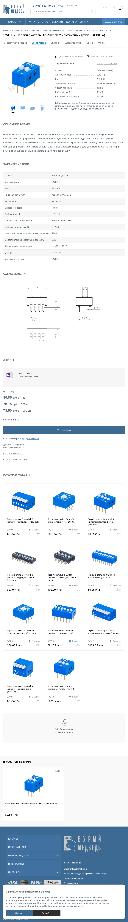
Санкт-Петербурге (20, 459)
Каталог (14, 21)
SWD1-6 (51, 641)
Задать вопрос (113, 21)
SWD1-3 (51, 697)
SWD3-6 (10, 530)
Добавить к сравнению (71, 56)
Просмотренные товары (17, 762)
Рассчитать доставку (13, 453)
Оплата (84, 21)
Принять (19, 913)
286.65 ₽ (64, 534)
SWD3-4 (10, 697)
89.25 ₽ (104, 590)
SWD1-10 (91, 585)
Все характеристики (107, 63)
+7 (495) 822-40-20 (43, 5)
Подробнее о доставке (13, 447)
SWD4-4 (51, 585)
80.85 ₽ (12, 815)
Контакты (34, 21)
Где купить (57, 21)
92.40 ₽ (23, 590)
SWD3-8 (91, 641)
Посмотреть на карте (73, 878)
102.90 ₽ (64, 590)
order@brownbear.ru (78, 869)
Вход (60, 5)
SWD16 (10, 641)
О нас (45, 21)
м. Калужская (33, 439)
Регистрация (71, 5)
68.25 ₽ (23, 534)
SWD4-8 (10, 585)
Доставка (71, 21)
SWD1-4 (91, 530)
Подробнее (47, 913)
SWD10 (50, 530)
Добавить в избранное (102, 56)
